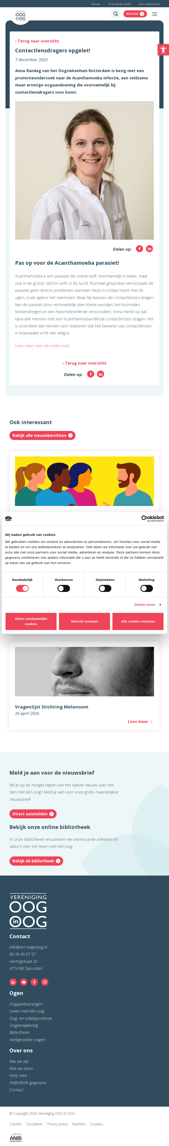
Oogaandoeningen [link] (25, 1004)
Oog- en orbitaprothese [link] (30, 1018)
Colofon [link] (15, 1124)
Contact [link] (16, 1089)
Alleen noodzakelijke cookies (31, 621)
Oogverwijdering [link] (23, 1025)
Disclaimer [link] (34, 1124)
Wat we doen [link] (21, 1068)
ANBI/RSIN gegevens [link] (27, 1082)
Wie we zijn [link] (19, 1061)
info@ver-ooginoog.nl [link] (28, 947)
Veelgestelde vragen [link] (27, 1039)
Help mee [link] (18, 1075)
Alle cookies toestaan (138, 621)
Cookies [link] (96, 1124)
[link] (163, 49)
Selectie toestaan (84, 621)
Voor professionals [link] (149, 4)
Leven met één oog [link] (26, 1011)
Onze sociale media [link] (119, 4)
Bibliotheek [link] (19, 1032)
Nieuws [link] (95, 4)
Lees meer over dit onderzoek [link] (42, 345)
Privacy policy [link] (57, 1124)
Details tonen (144, 604)
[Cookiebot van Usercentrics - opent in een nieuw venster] (144, 518)
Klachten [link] (79, 1124)
